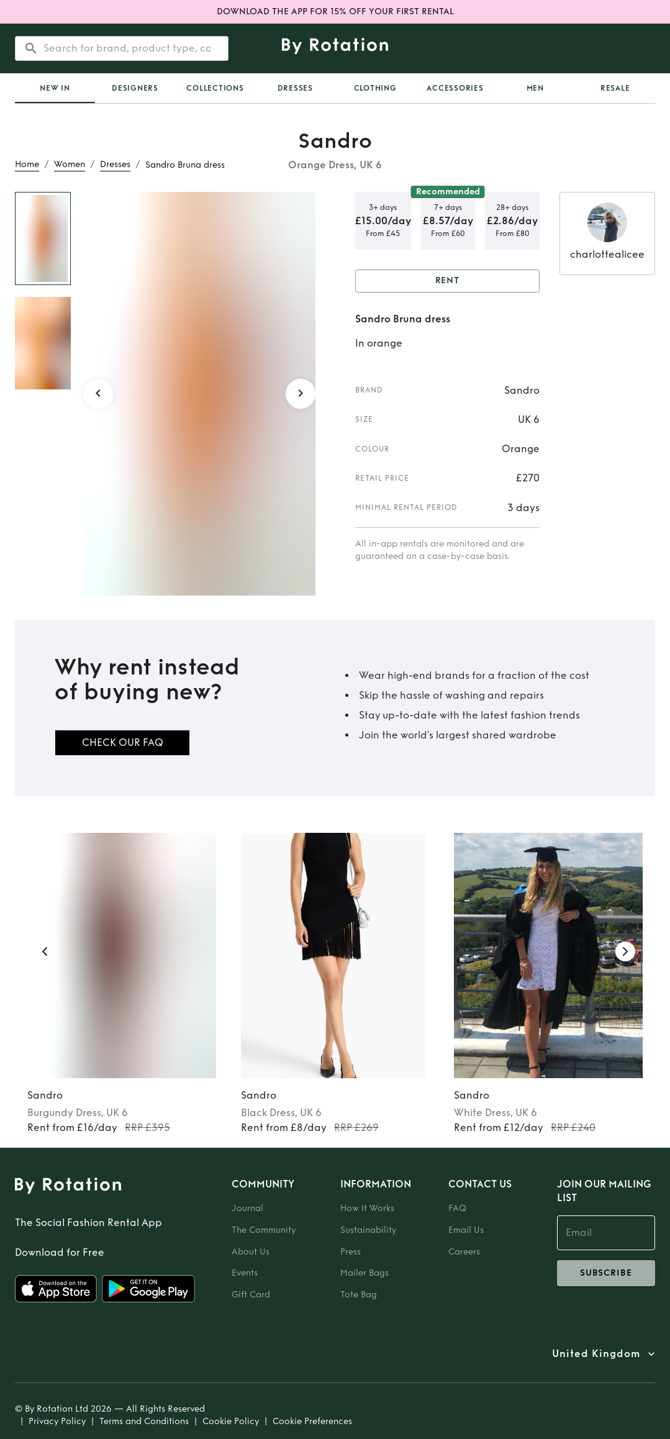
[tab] (55, 88)
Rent (448, 281)
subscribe (606, 1273)
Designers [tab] (135, 88)
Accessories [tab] (455, 88)
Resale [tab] (615, 88)
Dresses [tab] (295, 88)
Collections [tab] (214, 88)
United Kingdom (596, 1354)
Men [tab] (535, 88)
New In (55, 88)
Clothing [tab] (375, 88)
